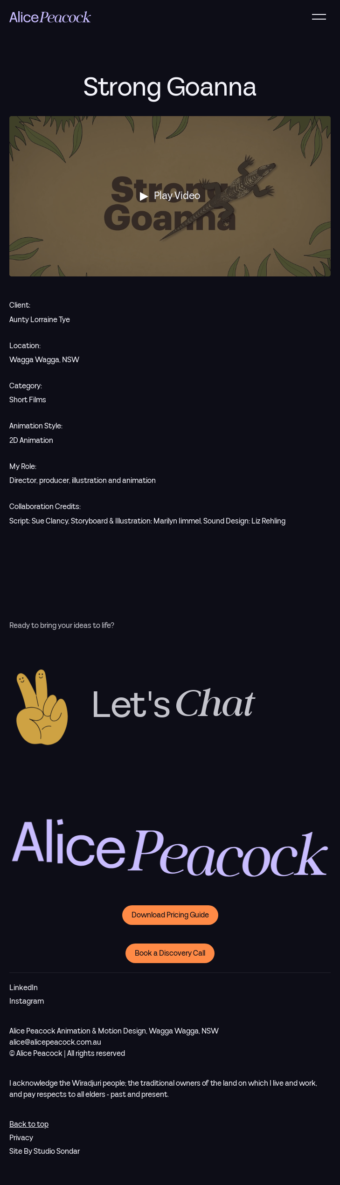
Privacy (21, 1138)
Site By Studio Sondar (44, 1151)
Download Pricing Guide (170, 915)
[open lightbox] (170, 196)
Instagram (26, 1001)
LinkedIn (23, 988)
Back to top (29, 1124)
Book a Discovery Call (170, 953)
